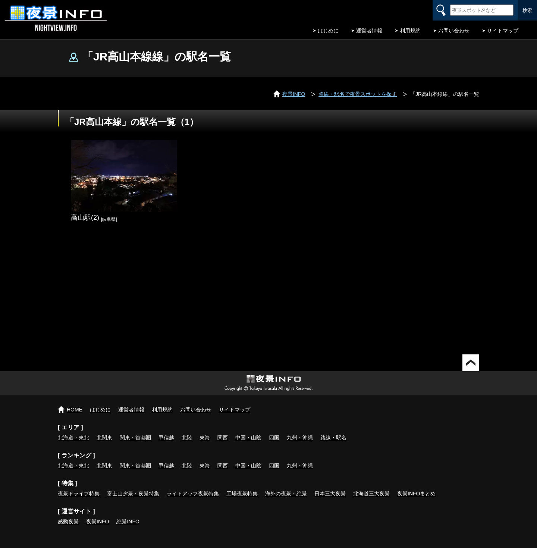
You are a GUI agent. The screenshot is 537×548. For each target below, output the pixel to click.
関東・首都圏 (135, 438)
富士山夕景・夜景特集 (133, 494)
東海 (205, 438)
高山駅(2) (85, 217)
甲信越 (166, 438)
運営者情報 (369, 31)
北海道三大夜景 (371, 494)
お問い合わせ (454, 31)
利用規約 (410, 31)
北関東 (104, 438)
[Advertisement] (268, 291)
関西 (222, 438)
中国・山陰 (248, 438)
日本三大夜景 (330, 494)
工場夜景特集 (242, 494)
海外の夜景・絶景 (286, 494)
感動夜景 (68, 521)
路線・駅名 (333, 438)
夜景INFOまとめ (416, 494)
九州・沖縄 (300, 438)
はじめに (328, 31)
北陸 (187, 438)
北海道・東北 (73, 438)
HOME (74, 410)
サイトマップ (502, 31)
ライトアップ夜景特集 (193, 494)
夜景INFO (97, 521)
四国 (274, 438)
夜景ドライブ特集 (79, 494)
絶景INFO (127, 521)
